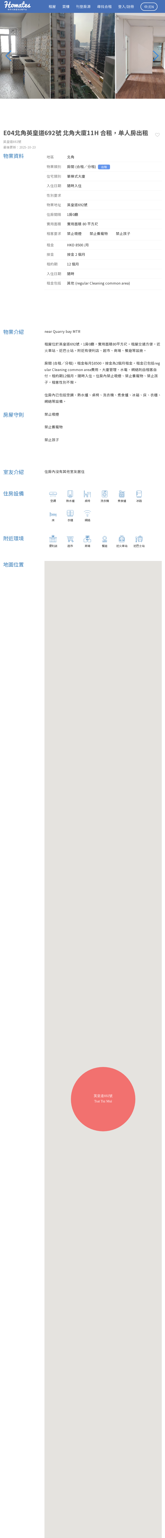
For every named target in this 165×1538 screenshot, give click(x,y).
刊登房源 (83, 6)
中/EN (149, 6)
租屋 (52, 6)
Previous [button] (10, 55)
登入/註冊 (126, 6)
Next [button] (157, 55)
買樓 (66, 6)
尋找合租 (104, 6)
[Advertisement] (81, 310)
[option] (82, 56)
